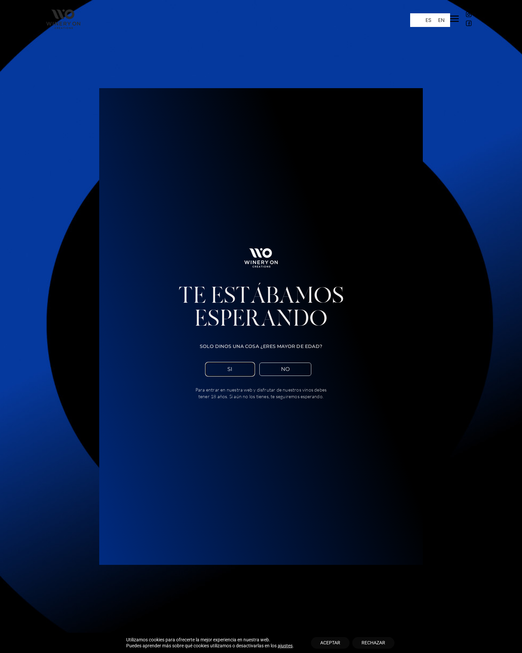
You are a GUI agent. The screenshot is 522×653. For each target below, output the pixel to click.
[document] (261, 326)
